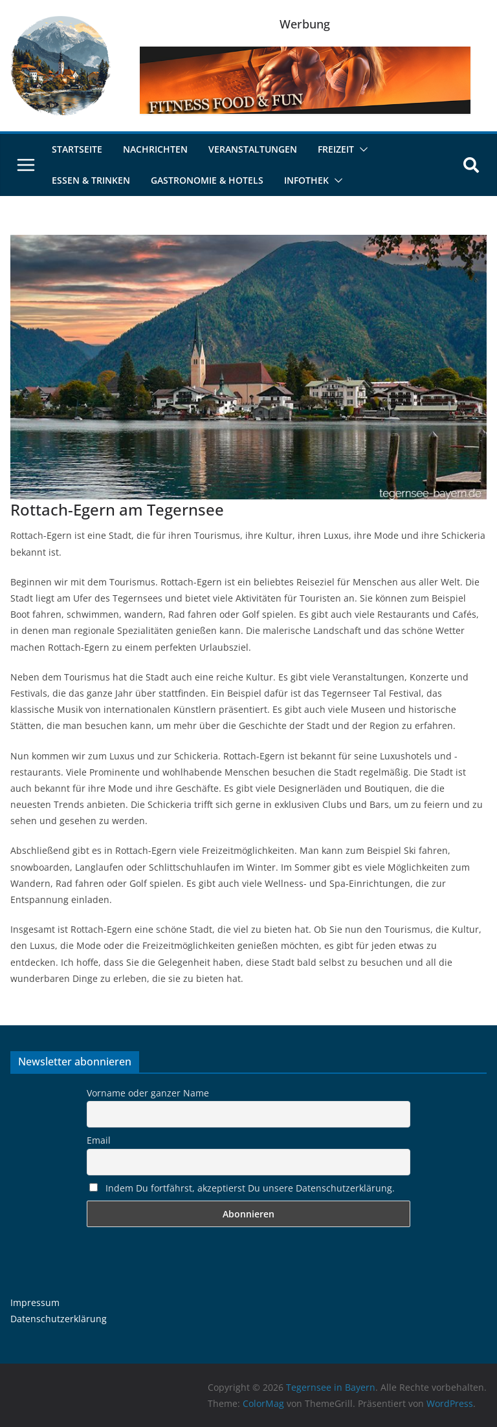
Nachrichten (155, 149)
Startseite (77, 149)
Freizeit (336, 149)
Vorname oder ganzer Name (148, 1093)
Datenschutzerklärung (58, 1319)
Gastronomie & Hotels (207, 180)
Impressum (35, 1302)
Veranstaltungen (252, 149)
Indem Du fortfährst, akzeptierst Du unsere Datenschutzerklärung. (242, 1188)
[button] (361, 149)
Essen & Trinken (91, 180)
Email (99, 1140)
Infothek (306, 180)
